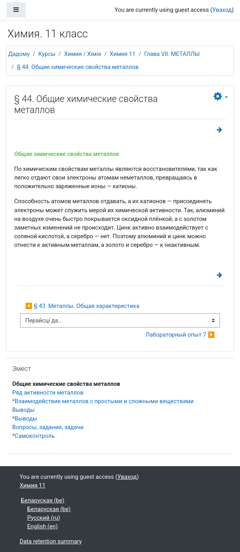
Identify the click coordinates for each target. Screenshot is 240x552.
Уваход (222, 9)
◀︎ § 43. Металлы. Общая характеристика (82, 305)
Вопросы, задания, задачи (47, 427)
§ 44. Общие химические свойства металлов (77, 66)
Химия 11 (122, 53)
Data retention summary (51, 541)
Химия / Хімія (82, 53)
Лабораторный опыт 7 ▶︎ (180, 334)
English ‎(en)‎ (42, 526)
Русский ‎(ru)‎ (43, 517)
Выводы (23, 409)
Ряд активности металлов (47, 392)
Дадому (19, 53)
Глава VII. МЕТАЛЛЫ (171, 53)
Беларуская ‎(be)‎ (42, 500)
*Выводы (24, 418)
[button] (221, 96)
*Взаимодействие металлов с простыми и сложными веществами (103, 401)
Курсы (46, 53)
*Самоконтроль (33, 435)
